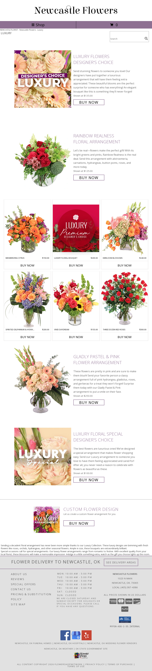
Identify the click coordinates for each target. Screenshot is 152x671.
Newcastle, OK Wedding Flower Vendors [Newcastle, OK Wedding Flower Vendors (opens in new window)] (112, 643)
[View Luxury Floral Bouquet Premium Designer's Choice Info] (76, 228)
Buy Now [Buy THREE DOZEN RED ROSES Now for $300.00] (125, 337)
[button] (125, 620)
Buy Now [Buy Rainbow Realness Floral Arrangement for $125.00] (88, 177)
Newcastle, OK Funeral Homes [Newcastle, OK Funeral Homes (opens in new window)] (33, 643)
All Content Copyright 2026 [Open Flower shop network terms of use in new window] (35, 664)
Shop (38, 24)
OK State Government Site (92, 648)
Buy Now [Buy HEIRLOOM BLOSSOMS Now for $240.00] (125, 265)
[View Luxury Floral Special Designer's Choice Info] (43, 456)
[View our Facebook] (65, 639)
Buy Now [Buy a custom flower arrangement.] (78, 523)
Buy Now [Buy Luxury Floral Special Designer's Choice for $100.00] (88, 479)
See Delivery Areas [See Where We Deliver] (121, 562)
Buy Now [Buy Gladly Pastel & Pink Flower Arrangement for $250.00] (88, 402)
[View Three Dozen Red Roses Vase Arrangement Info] (124, 299)
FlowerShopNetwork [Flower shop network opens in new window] (69, 664)
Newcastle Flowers (76, 10)
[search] (146, 38)
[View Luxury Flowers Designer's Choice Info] (43, 79)
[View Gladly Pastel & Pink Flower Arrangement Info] (43, 379)
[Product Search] (126, 38)
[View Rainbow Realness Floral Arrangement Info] (43, 156)
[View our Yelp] (87, 639)
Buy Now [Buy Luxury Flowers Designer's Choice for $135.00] (88, 102)
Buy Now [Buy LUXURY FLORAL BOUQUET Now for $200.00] (76, 265)
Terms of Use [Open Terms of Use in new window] (76, 666)
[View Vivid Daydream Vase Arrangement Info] (76, 299)
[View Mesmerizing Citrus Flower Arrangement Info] (27, 228)
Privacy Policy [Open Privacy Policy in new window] (95, 664)
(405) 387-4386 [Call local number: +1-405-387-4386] (129, 587)
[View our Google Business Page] (76, 639)
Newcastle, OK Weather (58, 648)
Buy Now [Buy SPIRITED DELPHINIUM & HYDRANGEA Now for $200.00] (27, 337)
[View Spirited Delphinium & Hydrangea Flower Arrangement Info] (27, 299)
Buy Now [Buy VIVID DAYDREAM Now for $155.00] (76, 337)
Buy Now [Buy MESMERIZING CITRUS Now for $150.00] (27, 265)
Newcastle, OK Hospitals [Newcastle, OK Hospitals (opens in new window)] (69, 643)
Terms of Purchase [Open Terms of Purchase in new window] (120, 664)
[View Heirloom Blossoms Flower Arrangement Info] (124, 228)
